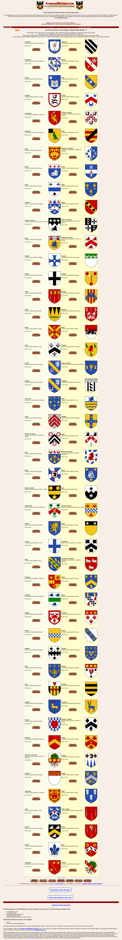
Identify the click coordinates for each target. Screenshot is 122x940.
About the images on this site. (60, 897)
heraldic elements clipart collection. (93, 883)
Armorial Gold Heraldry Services (29, 928)
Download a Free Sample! (60, 890)
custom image (59, 883)
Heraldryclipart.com (40, 930)
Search (48, 23)
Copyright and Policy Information (61, 905)
